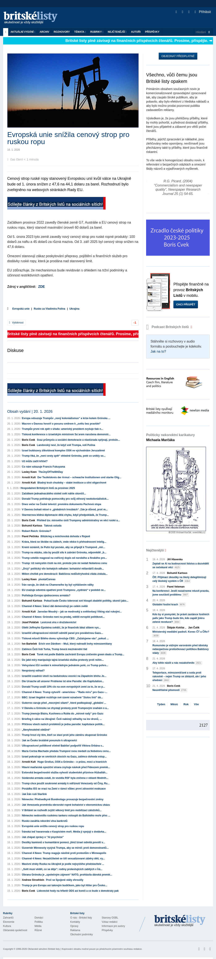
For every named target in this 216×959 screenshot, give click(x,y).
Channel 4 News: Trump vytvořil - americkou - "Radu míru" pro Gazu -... (64, 692)
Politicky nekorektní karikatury (170, 437)
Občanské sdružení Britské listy (43, 949)
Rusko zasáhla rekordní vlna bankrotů (45, 821)
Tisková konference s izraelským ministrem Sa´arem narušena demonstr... (66, 434)
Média (38, 926)
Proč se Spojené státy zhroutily (64, 879)
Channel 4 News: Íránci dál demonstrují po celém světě (55, 606)
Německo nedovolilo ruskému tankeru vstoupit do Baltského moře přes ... (66, 815)
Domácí (39, 917)
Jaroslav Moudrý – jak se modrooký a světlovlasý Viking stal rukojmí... (79, 611)
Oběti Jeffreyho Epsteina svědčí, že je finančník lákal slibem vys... (61, 627)
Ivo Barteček (29, 643)
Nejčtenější (117, 31)
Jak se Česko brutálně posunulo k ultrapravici (49, 740)
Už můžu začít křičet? (35, 461)
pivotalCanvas (46, 579)
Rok (186, 704)
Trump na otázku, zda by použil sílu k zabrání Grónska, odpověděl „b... (64, 552)
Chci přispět (185, 304)
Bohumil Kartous (32, 525)
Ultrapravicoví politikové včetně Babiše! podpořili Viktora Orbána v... (63, 745)
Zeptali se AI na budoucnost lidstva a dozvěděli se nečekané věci (180, 565)
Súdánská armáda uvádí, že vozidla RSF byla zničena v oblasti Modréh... (65, 778)
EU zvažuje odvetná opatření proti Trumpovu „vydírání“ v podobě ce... (64, 590)
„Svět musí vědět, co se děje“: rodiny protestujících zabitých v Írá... (62, 869)
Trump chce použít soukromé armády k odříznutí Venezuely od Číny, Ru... (66, 783)
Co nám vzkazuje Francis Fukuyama (43, 466)
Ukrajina (74, 308)
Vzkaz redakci (110, 921)
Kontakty (75, 921)
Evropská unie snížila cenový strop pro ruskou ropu (53, 826)
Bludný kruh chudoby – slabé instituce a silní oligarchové (71, 482)
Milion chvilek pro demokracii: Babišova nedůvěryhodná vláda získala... (65, 573)
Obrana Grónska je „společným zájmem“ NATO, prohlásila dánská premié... (67, 874)
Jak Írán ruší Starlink (34, 794)
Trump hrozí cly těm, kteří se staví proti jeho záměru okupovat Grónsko (64, 735)
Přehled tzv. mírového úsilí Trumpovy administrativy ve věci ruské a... (78, 520)
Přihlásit (203, 12)
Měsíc (174, 704)
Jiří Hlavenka (175, 559)
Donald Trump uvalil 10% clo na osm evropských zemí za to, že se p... (63, 686)
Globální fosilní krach (169, 604)
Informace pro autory (113, 926)
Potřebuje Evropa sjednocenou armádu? (46, 595)
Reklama (75, 930)
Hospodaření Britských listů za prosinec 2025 (48, 488)
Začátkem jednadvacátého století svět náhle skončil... (54, 493)
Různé (38, 930)
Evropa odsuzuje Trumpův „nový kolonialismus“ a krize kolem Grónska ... (66, 418)
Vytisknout (16, 322)
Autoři (136, 31)
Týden (161, 704)
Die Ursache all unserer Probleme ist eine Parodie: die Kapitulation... (63, 681)
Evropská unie (21, 308)
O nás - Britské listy (81, 917)
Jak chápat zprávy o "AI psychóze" (43, 837)
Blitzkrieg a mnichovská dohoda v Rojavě (65, 536)
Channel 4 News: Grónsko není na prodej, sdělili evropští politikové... (63, 616)
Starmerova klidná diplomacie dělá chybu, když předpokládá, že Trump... (65, 514)
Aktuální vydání (22, 31)
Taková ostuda (53, 525)
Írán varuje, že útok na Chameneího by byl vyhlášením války (58, 584)
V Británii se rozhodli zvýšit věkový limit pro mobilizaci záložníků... (62, 810)
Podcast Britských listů (168, 327)
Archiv (44, 31)
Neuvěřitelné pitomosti (169, 690)
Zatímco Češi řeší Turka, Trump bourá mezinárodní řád (54, 649)
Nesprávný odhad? (33, 670)
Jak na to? (158, 351)
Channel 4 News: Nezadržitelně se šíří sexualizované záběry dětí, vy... (63, 858)
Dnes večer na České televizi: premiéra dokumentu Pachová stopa (61, 504)
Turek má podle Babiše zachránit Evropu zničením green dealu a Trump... (80, 654)
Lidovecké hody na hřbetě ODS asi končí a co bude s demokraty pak (78, 890)
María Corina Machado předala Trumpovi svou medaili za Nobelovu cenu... (66, 751)
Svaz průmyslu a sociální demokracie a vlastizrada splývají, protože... (78, 439)
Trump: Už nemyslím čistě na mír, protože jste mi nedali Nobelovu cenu (64, 563)
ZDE (41, 286)
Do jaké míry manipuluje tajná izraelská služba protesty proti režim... (63, 659)
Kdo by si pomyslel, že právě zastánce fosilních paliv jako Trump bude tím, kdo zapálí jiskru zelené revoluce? (180, 618)
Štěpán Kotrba (175, 627)
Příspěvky (152, 31)
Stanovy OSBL (110, 917)
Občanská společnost (15, 930)
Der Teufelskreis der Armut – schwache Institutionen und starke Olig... (79, 477)
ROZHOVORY (62, 31)
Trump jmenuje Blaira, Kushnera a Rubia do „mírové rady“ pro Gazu (62, 713)
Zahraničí (8, 917)
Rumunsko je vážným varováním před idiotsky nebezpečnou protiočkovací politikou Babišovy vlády (180, 649)
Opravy (74, 926)
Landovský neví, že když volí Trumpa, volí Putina (66, 445)
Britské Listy (180, 921)
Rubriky (96, 31)
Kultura (7, 926)
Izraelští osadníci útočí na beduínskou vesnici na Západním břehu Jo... (64, 676)
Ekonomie (8, 921)
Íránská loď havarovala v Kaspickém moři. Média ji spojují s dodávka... (64, 831)
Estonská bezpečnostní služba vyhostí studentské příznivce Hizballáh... (64, 772)
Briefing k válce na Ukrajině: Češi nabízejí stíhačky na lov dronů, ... (62, 719)
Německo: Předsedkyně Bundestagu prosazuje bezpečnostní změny (62, 799)
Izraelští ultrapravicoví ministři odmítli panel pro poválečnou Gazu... (62, 633)
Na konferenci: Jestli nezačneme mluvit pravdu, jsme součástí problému (180, 593)
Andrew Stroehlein (33, 879)
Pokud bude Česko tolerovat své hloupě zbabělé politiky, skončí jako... (86, 600)
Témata (80, 31)
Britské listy (32, 18)
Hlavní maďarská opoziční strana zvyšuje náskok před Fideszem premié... (66, 767)
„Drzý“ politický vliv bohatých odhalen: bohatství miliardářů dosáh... (63, 568)
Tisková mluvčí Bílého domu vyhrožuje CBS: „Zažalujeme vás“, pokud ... (65, 638)
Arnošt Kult (29, 477)
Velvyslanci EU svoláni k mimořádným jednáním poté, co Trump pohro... (65, 665)
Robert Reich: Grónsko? (36, 531)
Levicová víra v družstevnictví (58, 622)
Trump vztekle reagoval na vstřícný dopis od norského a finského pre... (64, 557)
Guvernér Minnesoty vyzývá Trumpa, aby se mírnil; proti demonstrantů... (65, 847)
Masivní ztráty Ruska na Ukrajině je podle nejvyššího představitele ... (63, 864)
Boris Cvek (28, 439)
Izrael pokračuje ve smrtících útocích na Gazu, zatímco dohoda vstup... (64, 756)
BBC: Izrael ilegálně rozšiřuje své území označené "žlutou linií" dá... (62, 697)
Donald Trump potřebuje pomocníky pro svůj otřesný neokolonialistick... (65, 498)
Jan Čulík (193, 627)
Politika (39, 921)
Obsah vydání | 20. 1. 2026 (30, 411)
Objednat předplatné (177, 56)
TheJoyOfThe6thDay (50, 471)
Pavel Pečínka (30, 536)
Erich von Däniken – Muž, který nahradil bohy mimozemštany (75, 643)
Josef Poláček (30, 622)
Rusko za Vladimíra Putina (49, 308)
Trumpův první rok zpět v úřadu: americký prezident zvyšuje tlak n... (62, 428)
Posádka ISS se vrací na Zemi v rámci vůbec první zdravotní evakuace (64, 788)
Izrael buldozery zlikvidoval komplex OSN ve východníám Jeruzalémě (63, 450)
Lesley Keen (29, 471)
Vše (196, 704)
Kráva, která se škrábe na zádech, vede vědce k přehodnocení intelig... (64, 541)
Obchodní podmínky (81, 934)
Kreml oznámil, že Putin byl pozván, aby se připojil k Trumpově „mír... (63, 547)
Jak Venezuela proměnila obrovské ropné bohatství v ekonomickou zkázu (66, 804)
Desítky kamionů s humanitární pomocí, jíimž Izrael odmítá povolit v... (63, 842)
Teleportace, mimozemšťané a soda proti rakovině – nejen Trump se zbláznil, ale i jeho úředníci (179, 676)
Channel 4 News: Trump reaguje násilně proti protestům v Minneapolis (64, 853)
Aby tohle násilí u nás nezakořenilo (177, 663)
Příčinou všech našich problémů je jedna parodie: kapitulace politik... (63, 724)
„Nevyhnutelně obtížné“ (36, 729)
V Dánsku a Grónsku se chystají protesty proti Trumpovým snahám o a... (65, 708)
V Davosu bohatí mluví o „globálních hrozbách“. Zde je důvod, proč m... (65, 509)
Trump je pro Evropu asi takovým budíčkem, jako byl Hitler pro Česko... (64, 885)
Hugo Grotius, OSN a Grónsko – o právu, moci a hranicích (72, 761)
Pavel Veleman (176, 586)
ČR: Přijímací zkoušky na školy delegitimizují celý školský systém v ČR (179, 579)
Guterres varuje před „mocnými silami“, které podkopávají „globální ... (64, 702)
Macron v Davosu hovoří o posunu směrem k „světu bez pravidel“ (61, 423)
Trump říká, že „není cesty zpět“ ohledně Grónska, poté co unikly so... (64, 455)
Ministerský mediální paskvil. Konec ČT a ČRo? (180, 633)
